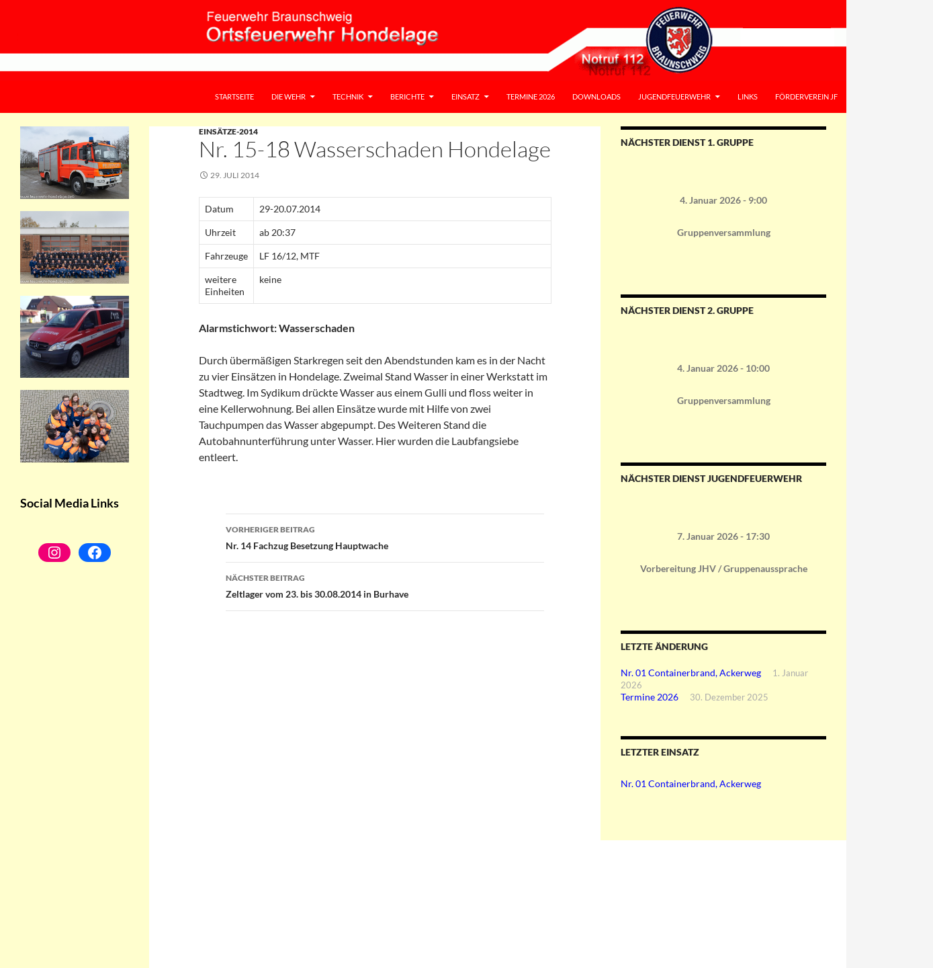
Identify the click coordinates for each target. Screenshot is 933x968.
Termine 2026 (530, 96)
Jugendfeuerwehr (674, 96)
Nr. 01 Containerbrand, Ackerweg (691, 672)
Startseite (234, 96)
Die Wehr (288, 96)
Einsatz (465, 96)
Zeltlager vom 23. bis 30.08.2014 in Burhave (385, 585)
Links (748, 96)
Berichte (407, 96)
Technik (347, 96)
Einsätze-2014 (228, 131)
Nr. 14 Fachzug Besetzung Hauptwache (385, 536)
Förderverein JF (806, 96)
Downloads (596, 96)
